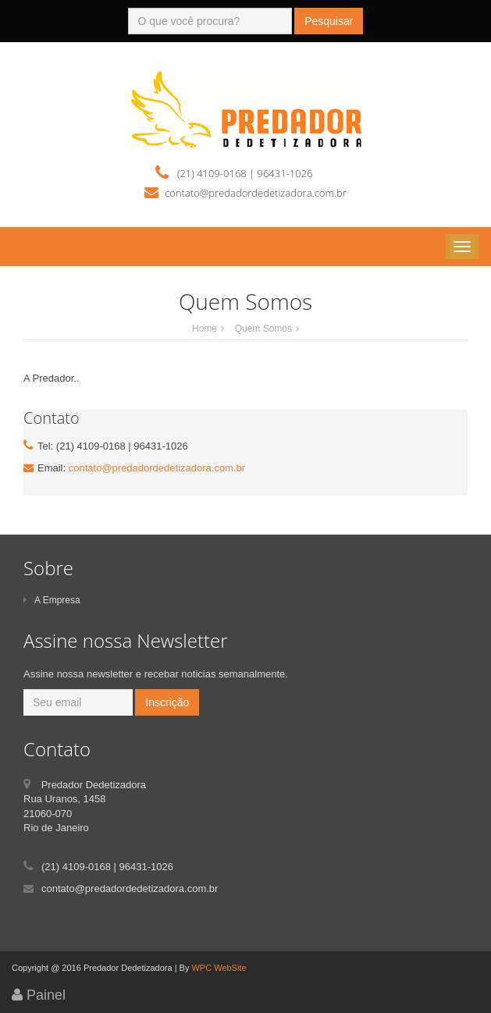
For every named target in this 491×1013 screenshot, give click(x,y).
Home (204, 328)
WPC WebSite (218, 967)
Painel (39, 995)
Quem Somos (263, 328)
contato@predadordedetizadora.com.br (157, 468)
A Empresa (51, 600)
